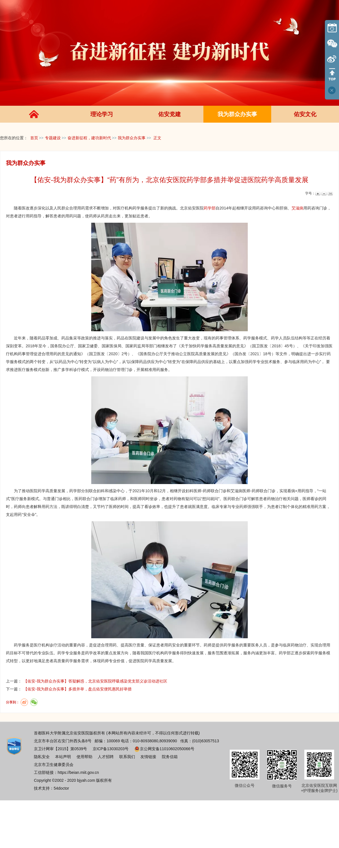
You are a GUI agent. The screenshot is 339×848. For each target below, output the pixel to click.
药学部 (210, 208)
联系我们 (127, 756)
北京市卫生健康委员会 (53, 764)
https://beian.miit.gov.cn (78, 772)
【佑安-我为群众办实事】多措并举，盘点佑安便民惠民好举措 (77, 689)
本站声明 (63, 756)
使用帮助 (84, 756)
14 (330, 193)
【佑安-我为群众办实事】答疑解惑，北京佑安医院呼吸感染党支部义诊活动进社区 (95, 681)
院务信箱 (170, 756)
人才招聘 (106, 756)
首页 (34, 138)
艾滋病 (297, 208)
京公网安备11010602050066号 (164, 749)
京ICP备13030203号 (111, 749)
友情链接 (148, 756)
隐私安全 (42, 756)
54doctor (61, 788)
